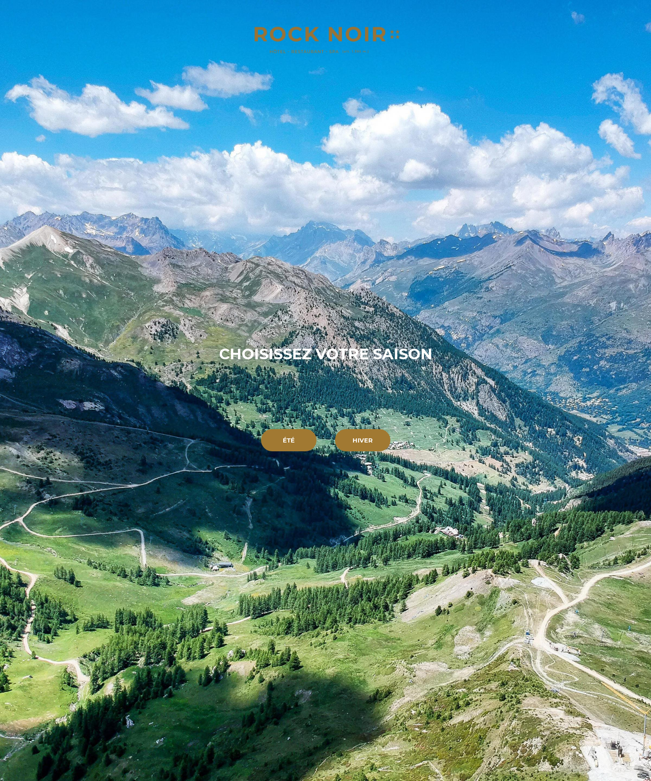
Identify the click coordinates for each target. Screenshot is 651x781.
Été (289, 440)
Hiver (363, 440)
